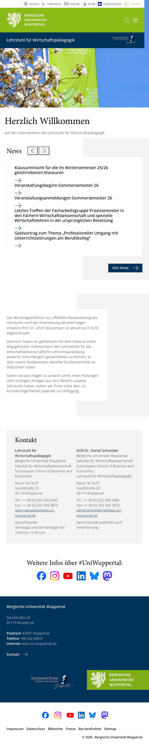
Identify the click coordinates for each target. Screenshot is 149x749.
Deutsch (135, 4)
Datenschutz (35, 729)
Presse (71, 729)
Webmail (75, 4)
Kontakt (14, 654)
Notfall (91, 4)
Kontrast (34, 4)
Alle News (121, 267)
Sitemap (110, 729)
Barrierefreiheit (90, 729)
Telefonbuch (54, 4)
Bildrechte (55, 729)
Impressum (15, 729)
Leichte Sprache (112, 4)
